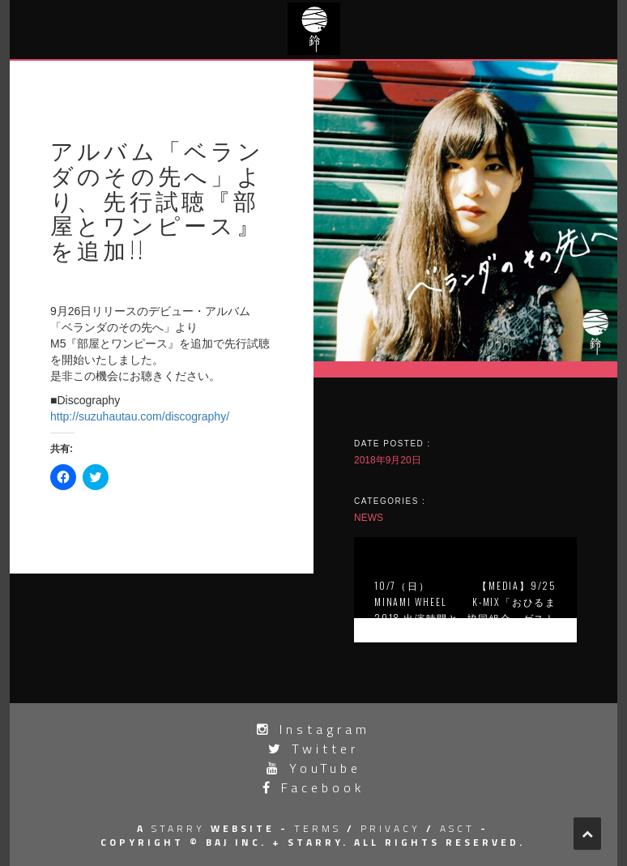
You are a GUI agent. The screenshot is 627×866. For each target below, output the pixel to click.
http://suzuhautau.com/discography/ (139, 416)
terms (317, 828)
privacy (390, 828)
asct (457, 828)
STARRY (178, 828)
